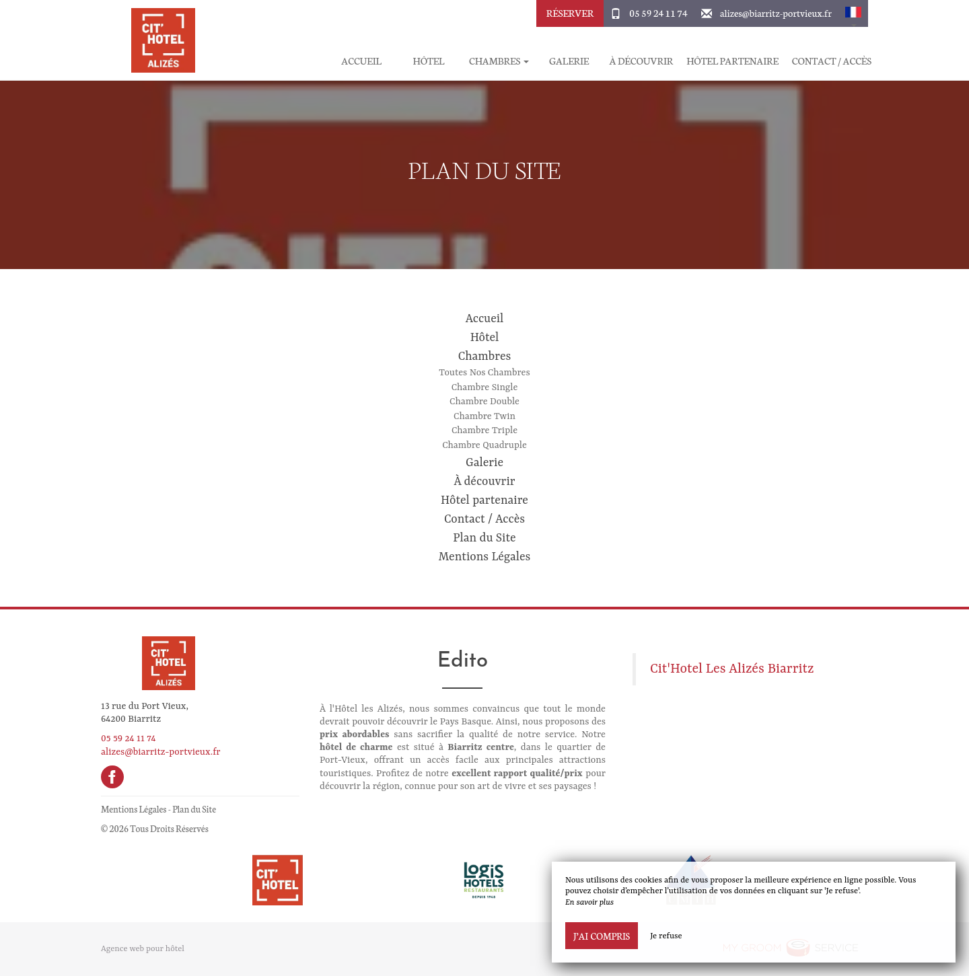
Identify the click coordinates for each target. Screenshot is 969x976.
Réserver (570, 13)
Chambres (484, 356)
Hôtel (429, 60)
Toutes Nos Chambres (484, 372)
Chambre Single (485, 387)
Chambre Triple (484, 430)
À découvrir (642, 60)
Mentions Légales (485, 557)
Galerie (569, 60)
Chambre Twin (484, 416)
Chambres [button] (499, 60)
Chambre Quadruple (484, 445)
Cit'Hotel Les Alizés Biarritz (732, 669)
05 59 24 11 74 (658, 13)
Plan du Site (484, 538)
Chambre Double (484, 401)
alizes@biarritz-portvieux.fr (776, 13)
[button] (853, 13)
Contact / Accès (831, 60)
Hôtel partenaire (732, 60)
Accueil (361, 60)
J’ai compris (601, 935)
